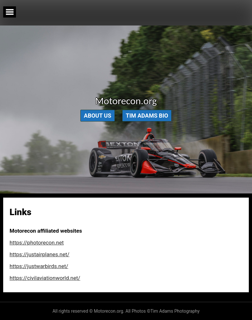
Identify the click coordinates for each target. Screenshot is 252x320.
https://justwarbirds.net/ (39, 266)
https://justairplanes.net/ (40, 254)
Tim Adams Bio (147, 116)
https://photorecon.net (37, 242)
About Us (97, 116)
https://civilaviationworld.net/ (45, 278)
